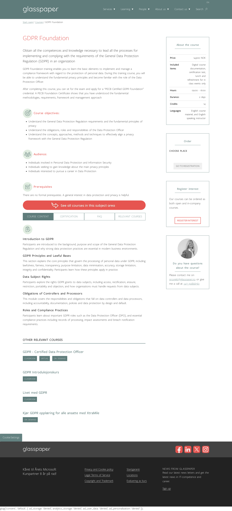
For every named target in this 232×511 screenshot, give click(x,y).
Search (199, 9)
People (142, 9)
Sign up (167, 488)
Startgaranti (133, 469)
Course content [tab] (38, 216)
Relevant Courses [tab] (130, 216)
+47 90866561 (191, 283)
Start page (28, 22)
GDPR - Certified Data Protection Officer (53, 352)
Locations (132, 475)
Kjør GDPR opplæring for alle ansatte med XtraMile (61, 413)
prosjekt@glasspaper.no (182, 279)
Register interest (187, 220)
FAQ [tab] (99, 216)
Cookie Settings (11, 437)
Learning (125, 9)
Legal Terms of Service (97, 475)
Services (107, 9)
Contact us (180, 9)
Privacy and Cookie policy (99, 469)
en (208, 2)
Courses (39, 22)
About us (160, 9)
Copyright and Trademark (99, 480)
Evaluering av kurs (137, 480)
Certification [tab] (69, 216)
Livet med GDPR (35, 393)
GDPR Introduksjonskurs (41, 372)
